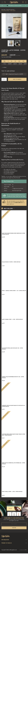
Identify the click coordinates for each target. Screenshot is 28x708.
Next (26, 5)
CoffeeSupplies (14, 2)
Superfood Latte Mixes (10, 9)
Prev (2, 5)
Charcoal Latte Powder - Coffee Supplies (8, 10)
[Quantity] (4, 79)
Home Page (3, 9)
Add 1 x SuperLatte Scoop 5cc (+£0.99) (14, 74)
